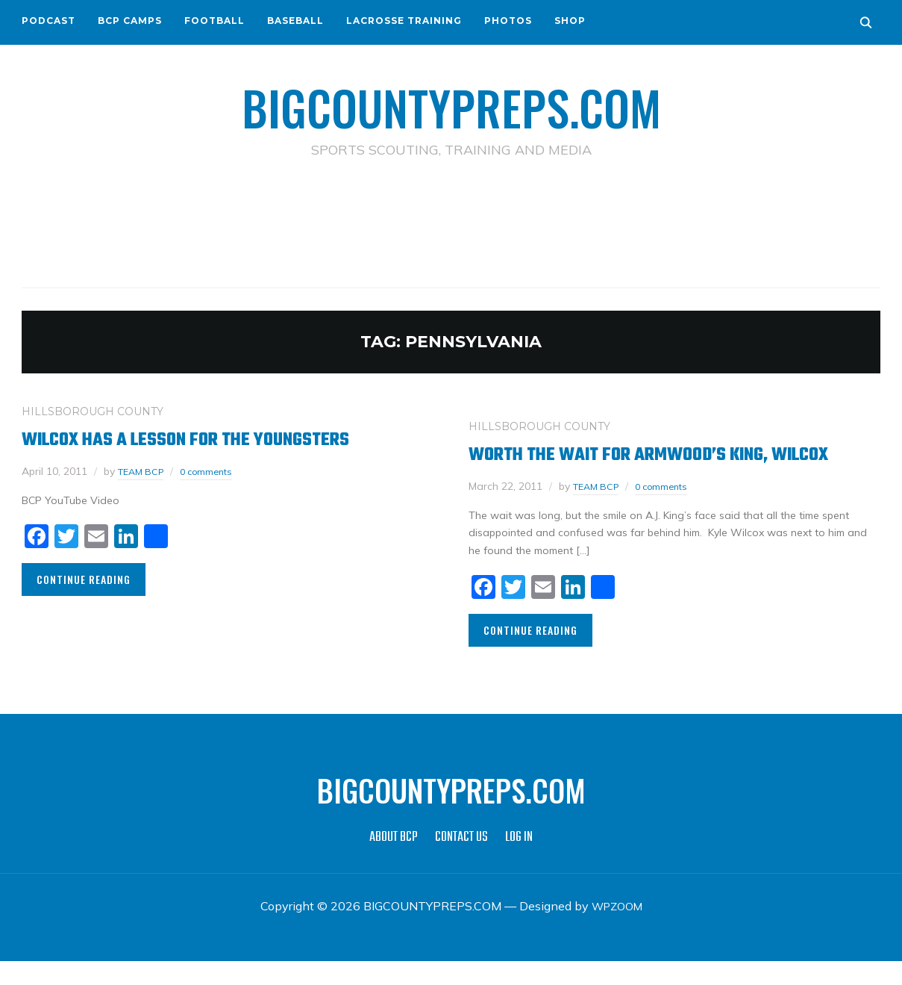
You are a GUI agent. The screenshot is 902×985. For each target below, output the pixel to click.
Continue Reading (84, 578)
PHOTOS (508, 20)
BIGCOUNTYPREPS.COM (451, 104)
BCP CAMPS (130, 20)
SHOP (570, 20)
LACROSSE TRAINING (404, 20)
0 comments (215, 470)
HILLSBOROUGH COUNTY (92, 410)
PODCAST (48, 20)
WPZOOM (616, 929)
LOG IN (519, 861)
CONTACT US (461, 861)
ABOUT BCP (393, 861)
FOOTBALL (214, 20)
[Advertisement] (451, 224)
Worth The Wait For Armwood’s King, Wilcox (643, 466)
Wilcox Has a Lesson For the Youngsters (213, 439)
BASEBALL (295, 20)
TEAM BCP (143, 470)
